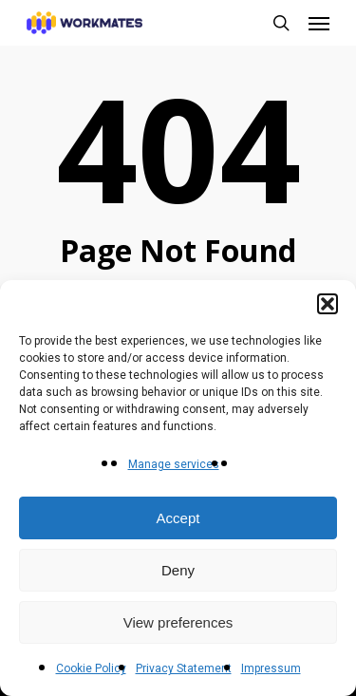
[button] (327, 303)
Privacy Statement (184, 668)
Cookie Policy (91, 668)
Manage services (173, 464)
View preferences (178, 622)
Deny (178, 570)
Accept (178, 518)
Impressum (271, 668)
